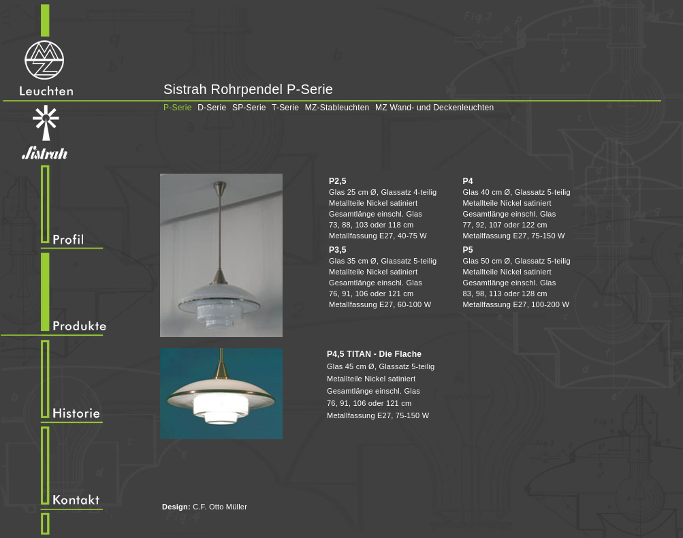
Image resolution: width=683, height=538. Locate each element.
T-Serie (285, 107)
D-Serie (211, 107)
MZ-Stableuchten (337, 107)
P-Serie (177, 107)
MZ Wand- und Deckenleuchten (434, 107)
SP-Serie (249, 107)
